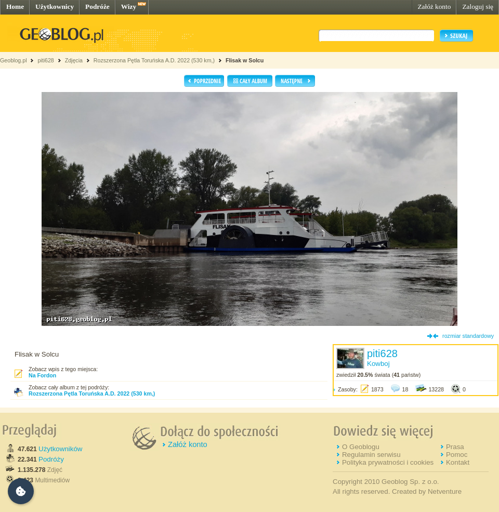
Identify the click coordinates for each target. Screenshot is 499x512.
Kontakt (457, 462)
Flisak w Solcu (245, 60)
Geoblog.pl (13, 60)
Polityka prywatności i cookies (388, 462)
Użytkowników (60, 449)
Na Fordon (42, 375)
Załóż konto (434, 6)
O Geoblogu (360, 447)
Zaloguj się (477, 6)
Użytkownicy (54, 6)
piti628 (45, 60)
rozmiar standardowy (468, 336)
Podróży (51, 459)
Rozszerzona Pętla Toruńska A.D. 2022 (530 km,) (154, 60)
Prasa (455, 447)
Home (15, 6)
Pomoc (456, 454)
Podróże (97, 6)
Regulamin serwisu (371, 454)
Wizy (128, 6)
